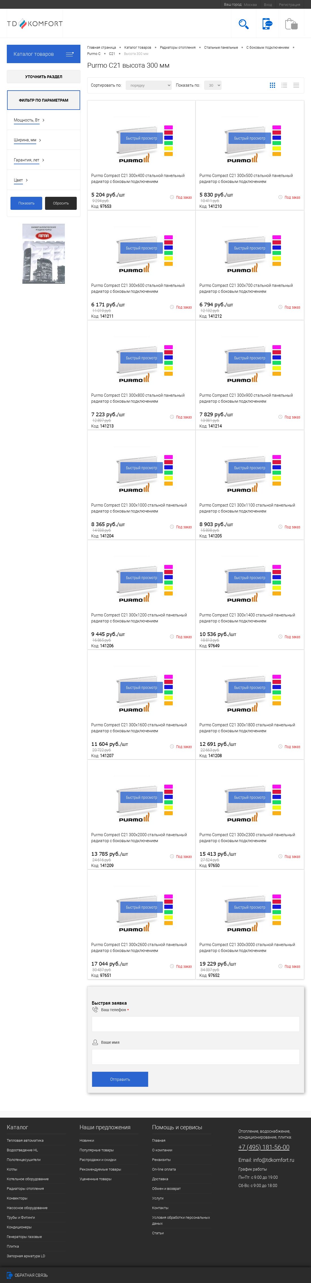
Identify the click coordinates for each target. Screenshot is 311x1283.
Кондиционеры (19, 1227)
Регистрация (289, 5)
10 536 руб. (217, 637)
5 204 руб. (108, 198)
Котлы (12, 1169)
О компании (162, 1150)
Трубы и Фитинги (21, 1217)
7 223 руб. (108, 417)
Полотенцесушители (24, 1160)
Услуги (157, 1198)
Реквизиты (161, 1160)
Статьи (158, 1233)
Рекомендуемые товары (100, 1169)
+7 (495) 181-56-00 (263, 1147)
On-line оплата (164, 1169)
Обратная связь (27, 1275)
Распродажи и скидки (98, 1160)
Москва (250, 5)
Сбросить (61, 203)
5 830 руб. (216, 198)
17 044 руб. (109, 967)
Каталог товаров (44, 54)
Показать (26, 203)
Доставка (160, 1179)
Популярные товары (97, 1150)
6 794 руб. (216, 308)
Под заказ (181, 197)
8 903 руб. (216, 527)
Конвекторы (17, 1198)
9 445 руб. (108, 637)
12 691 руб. (217, 747)
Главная (158, 1140)
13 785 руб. (109, 857)
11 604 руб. (109, 747)
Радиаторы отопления (25, 1188)
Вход (268, 5)
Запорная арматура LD (26, 1256)
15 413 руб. (217, 857)
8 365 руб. (108, 527)
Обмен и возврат (166, 1188)
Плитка (13, 1246)
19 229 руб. (217, 967)
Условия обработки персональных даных (181, 1220)
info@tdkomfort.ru (273, 1160)
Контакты (160, 1208)
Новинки (87, 1140)
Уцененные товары (96, 1179)
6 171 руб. (108, 308)
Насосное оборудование (27, 1208)
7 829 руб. (216, 417)
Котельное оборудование (28, 1179)
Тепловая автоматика (25, 1140)
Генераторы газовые (24, 1237)
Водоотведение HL (22, 1150)
